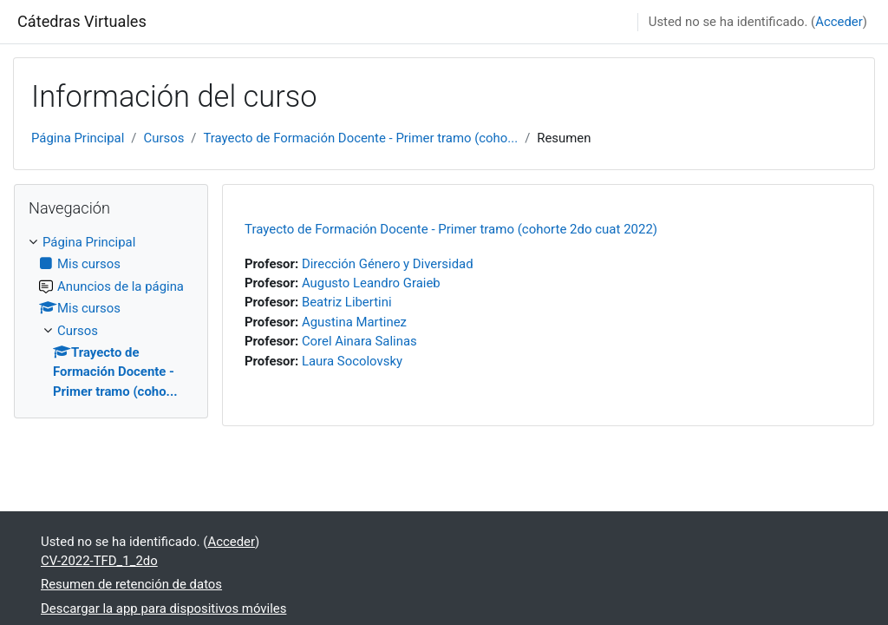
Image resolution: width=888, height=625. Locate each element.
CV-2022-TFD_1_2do (99, 561)
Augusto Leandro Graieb (371, 283)
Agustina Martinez (354, 322)
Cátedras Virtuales (82, 21)
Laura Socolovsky (352, 361)
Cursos (163, 138)
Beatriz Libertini (347, 302)
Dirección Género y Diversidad (387, 264)
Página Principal (77, 138)
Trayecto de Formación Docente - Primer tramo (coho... (360, 138)
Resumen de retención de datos (131, 584)
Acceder (839, 22)
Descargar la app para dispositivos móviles (163, 608)
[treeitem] (111, 317)
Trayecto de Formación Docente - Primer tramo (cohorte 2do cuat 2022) (451, 229)
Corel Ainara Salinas (359, 341)
